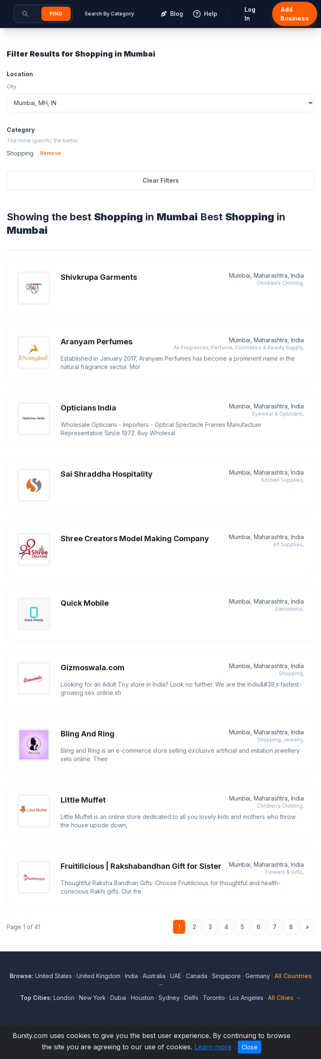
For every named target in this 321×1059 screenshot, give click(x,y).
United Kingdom (98, 975)
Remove (50, 153)
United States (53, 975)
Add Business (294, 14)
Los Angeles (246, 997)
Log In (250, 14)
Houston (142, 997)
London (64, 997)
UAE (175, 975)
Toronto (214, 997)
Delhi (191, 997)
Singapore (226, 975)
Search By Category (109, 13)
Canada (196, 975)
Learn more (213, 1047)
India (131, 975)
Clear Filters (161, 180)
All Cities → (284, 997)
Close (249, 1047)
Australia (154, 975)
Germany (257, 975)
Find (56, 13)
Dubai (118, 997)
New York (92, 997)
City (11, 86)
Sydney (169, 997)
